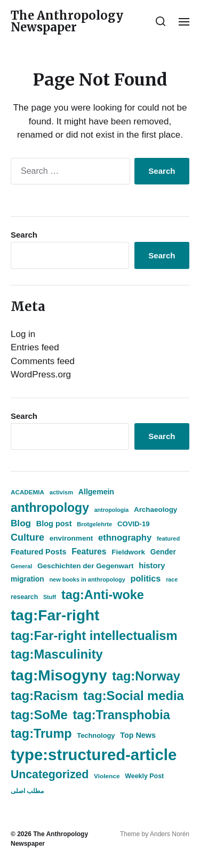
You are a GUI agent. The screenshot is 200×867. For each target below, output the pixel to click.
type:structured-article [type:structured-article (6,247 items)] (94, 754)
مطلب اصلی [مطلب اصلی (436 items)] (27, 791)
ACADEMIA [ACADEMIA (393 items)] (27, 492)
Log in (23, 334)
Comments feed (43, 361)
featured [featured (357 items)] (168, 538)
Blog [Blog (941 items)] (21, 523)
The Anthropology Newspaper (67, 21)
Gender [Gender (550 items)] (163, 552)
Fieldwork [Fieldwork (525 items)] (128, 552)
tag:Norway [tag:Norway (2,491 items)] (146, 676)
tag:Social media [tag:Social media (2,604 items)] (133, 696)
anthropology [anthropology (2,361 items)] (50, 508)
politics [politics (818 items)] (146, 578)
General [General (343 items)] (21, 566)
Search (24, 234)
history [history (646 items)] (152, 565)
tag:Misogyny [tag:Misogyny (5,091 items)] (59, 675)
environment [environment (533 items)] (71, 538)
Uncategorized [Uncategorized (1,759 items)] (50, 774)
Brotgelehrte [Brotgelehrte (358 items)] (94, 524)
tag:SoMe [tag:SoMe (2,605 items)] (39, 715)
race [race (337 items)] (172, 579)
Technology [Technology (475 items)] (96, 735)
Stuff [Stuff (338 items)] (49, 597)
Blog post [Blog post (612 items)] (54, 523)
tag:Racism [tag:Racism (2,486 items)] (44, 696)
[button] (160, 21)
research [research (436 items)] (24, 597)
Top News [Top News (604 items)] (138, 735)
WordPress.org (41, 374)
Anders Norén (169, 834)
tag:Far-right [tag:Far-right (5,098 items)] (55, 615)
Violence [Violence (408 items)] (106, 776)
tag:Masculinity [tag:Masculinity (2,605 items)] (57, 654)
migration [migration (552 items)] (27, 579)
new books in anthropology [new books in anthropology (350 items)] (87, 579)
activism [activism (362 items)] (61, 492)
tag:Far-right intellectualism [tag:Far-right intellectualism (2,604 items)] (94, 636)
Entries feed (35, 347)
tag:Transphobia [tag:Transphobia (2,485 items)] (121, 715)
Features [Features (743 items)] (88, 551)
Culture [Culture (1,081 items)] (27, 537)
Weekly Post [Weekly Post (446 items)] (144, 776)
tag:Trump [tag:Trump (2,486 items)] (41, 733)
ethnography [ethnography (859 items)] (124, 538)
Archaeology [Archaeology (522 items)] (155, 510)
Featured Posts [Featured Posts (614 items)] (39, 552)
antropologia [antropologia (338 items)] (111, 510)
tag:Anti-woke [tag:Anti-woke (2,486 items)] (102, 595)
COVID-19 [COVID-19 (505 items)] (133, 524)
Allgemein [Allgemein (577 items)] (96, 491)
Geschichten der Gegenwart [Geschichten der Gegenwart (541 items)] (85, 566)
